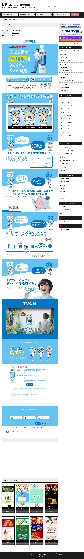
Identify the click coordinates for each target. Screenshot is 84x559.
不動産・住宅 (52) (64, 90)
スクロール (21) (63, 206)
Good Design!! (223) (65, 229)
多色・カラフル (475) (66, 139)
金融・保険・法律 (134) (65, 67)
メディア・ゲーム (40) (65, 74)
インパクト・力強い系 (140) (66, 163)
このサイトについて (44, 554)
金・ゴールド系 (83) (66, 135)
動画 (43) (62, 213)
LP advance (42, 556)
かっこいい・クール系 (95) (66, 150)
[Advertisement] (30, 461)
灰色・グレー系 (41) (66, 102)
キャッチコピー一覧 (64, 221)
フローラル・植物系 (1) (65, 170)
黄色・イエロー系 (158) (67, 119)
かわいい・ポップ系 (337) (66, 147)
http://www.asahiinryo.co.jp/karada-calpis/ (22, 35)
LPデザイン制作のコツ (28, 554)
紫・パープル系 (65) (66, 129)
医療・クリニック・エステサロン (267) (69, 50)
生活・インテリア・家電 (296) (67, 80)
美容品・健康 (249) (64, 87)
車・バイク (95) (63, 84)
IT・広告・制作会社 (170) (66, 70)
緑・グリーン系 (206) (66, 122)
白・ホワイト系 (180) (66, 98)
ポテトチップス (38, 542)
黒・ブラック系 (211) (66, 105)
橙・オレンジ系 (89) (66, 115)
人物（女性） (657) (64, 185)
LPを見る (8, 511)
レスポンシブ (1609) (65, 209)
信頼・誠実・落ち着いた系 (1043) (68, 160)
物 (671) (62, 188)
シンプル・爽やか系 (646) (66, 153)
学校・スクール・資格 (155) (66, 60)
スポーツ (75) (63, 64)
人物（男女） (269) (64, 178)
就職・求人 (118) (64, 77)
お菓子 (34, 542)
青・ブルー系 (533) (66, 125)
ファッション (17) (64, 57)
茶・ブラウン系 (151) (66, 109)
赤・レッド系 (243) (66, 112)
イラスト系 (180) (64, 167)
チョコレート (52, 542)
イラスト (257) (63, 195)
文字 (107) (62, 191)
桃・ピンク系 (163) (66, 132)
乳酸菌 (17, 33)
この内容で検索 (75, 14)
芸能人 (13, 33)
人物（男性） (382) (64, 181)
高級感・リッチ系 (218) (65, 157)
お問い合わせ (58, 554)
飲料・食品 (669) (64, 54)
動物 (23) (62, 198)
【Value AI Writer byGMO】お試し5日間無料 (71, 43)
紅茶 (8, 542)
